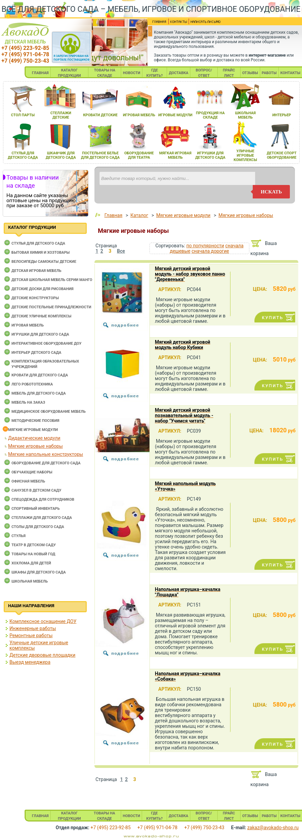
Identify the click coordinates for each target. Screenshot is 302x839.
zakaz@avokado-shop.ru (273, 827)
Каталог (139, 215)
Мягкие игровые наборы (35, 446)
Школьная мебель (29, 581)
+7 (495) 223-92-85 (25, 48)
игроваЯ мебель (139, 115)
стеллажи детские (60, 115)
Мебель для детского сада (38, 393)
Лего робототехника (32, 384)
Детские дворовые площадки (42, 655)
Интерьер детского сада (36, 352)
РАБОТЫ (269, 73)
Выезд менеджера (29, 662)
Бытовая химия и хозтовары (40, 252)
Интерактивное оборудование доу (46, 343)
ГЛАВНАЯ (40, 73)
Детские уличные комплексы (41, 316)
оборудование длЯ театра (139, 155)
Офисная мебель (28, 481)
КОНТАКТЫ (290, 73)
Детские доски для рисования (42, 289)
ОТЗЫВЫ (250, 73)
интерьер (281, 115)
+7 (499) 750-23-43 (25, 61)
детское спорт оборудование (282, 155)
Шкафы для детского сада (38, 572)
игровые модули (175, 115)
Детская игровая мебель (36, 271)
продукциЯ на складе (210, 115)
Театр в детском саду (33, 545)
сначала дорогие (210, 251)
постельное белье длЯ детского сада (100, 155)
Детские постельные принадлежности (51, 307)
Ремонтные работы (31, 635)
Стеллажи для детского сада (41, 518)
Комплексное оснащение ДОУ (42, 621)
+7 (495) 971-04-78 (25, 54)
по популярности (205, 245)
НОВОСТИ (131, 73)
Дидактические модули (34, 438)
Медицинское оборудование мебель (48, 411)
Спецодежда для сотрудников (42, 499)
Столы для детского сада (37, 527)
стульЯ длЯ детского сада (23, 155)
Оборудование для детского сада (46, 463)
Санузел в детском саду (36, 490)
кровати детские (100, 115)
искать (271, 191)
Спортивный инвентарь (35, 508)
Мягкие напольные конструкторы (45, 454)
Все (121, 251)
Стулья (18, 536)
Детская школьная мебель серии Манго (51, 280)
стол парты (23, 115)
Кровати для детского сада (39, 375)
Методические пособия (35, 420)
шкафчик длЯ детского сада (61, 155)
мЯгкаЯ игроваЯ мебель (175, 155)
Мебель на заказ (28, 402)
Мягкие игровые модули (33, 430)
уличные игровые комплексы (245, 155)
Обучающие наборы (31, 472)
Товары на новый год (33, 554)
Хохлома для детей (31, 563)
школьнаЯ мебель (245, 115)
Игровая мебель (27, 325)
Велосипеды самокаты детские (43, 261)
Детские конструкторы (35, 298)
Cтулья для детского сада (38, 243)
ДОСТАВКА (178, 73)
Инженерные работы (32, 628)
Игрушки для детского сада (40, 334)
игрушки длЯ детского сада (210, 155)
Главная (113, 215)
